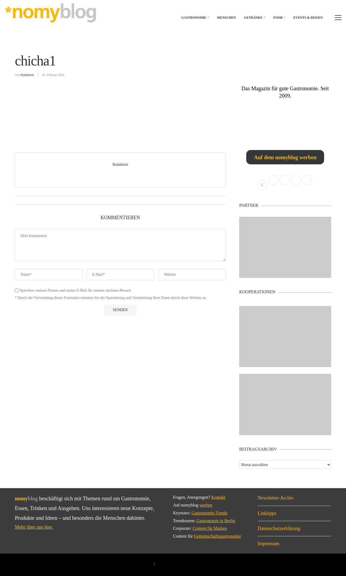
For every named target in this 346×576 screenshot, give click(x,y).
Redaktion (27, 75)
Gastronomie (194, 17)
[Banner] (285, 404)
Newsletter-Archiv (276, 498)
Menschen (226, 17)
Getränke (253, 17)
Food (278, 17)
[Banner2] (285, 336)
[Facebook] (154, 564)
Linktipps (267, 513)
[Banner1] (285, 247)
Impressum (268, 543)
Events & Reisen (308, 17)
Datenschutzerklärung (279, 528)
